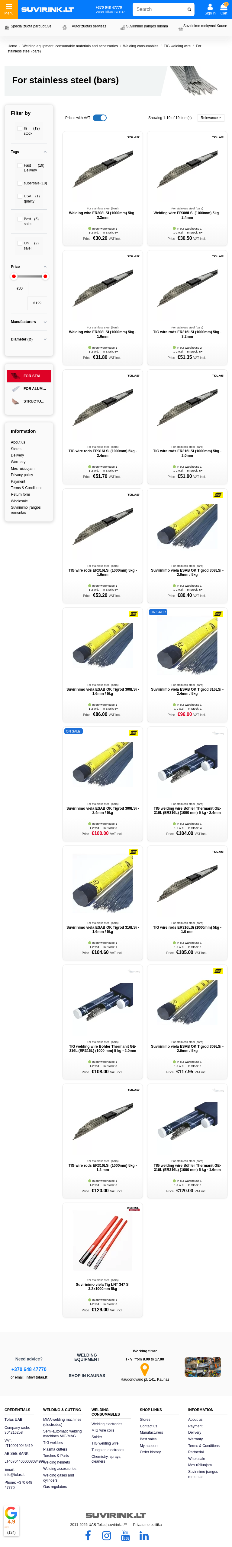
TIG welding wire (105, 1443)
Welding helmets (56, 1462)
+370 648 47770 (29, 1369)
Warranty (18, 462)
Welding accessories (59, 1469)
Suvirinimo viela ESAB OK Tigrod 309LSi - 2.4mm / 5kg (102, 810)
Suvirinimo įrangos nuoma (147, 26)
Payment (18, 481)
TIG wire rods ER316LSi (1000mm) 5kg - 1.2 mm (103, 1167)
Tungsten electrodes (108, 1450)
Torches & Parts (56, 1456)
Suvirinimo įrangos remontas (26, 510)
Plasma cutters (55, 1449)
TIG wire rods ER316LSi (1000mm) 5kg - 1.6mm (103, 572)
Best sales (148, 1439)
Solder (97, 1437)
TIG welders (53, 1443)
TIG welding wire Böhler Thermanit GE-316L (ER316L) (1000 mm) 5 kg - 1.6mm (187, 1167)
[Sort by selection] (211, 118)
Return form (20, 494)
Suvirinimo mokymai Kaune (205, 26)
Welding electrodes (107, 1424)
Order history (150, 1452)
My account (149, 1446)
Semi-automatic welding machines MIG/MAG (62, 1434)
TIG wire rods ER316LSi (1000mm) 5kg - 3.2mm (187, 334)
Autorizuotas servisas (89, 26)
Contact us (148, 1426)
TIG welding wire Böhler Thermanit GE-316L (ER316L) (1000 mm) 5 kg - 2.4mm (187, 810)
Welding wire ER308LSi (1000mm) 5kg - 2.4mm (187, 215)
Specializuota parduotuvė (31, 26)
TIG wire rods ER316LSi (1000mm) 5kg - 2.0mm (187, 453)
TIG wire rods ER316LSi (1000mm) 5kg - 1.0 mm (187, 929)
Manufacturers (151, 1432)
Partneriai (196, 1452)
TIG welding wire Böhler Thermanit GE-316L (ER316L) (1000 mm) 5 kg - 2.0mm (103, 1048)
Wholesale (19, 501)
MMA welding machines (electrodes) (62, 1422)
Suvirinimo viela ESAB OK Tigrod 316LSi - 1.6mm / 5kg (102, 929)
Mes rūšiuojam (22, 468)
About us (18, 442)
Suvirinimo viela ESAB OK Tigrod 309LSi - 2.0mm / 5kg (187, 1048)
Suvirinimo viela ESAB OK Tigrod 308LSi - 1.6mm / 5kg (102, 691)
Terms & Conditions (26, 488)
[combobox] (164, 9)
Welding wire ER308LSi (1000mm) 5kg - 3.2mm (102, 215)
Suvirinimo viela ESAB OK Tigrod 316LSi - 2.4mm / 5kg (187, 691)
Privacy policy (22, 475)
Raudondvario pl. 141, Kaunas (145, 1379)
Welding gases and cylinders (58, 1478)
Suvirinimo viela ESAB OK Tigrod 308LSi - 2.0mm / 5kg (187, 572)
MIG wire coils (103, 1430)
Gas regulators (55, 1487)
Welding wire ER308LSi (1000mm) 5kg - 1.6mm (102, 334)
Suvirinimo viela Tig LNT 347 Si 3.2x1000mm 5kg (103, 1286)
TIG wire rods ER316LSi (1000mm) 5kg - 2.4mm (103, 453)
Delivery (17, 455)
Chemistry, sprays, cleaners (106, 1459)
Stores (16, 449)
